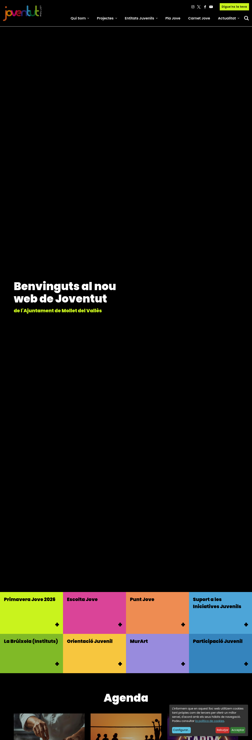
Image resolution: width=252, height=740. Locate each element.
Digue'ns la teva (234, 7)
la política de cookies (209, 721)
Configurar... (181, 730)
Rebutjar (222, 730)
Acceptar (238, 730)
